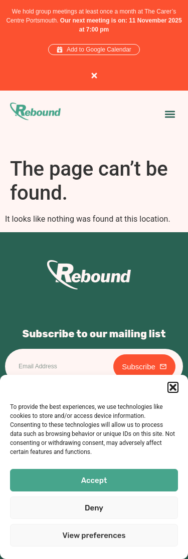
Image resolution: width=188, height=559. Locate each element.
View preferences (94, 535)
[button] (173, 387)
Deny (94, 507)
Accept (94, 480)
